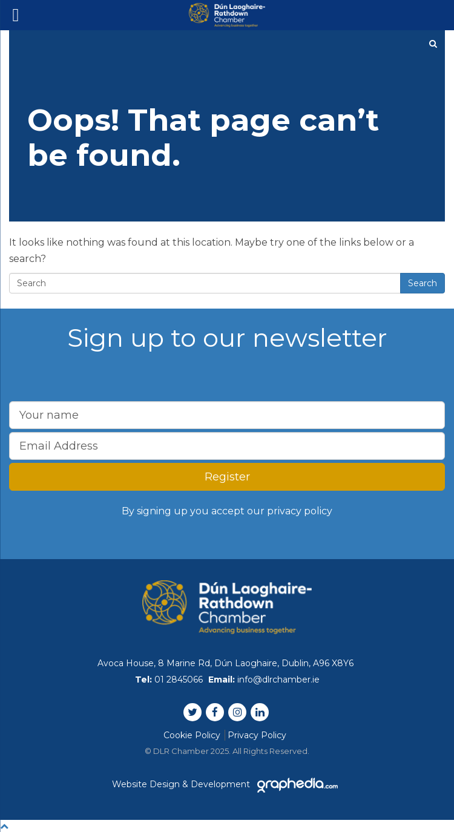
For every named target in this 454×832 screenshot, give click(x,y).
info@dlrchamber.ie (278, 679)
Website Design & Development (227, 784)
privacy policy (299, 511)
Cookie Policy (191, 735)
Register (227, 476)
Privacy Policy (257, 735)
